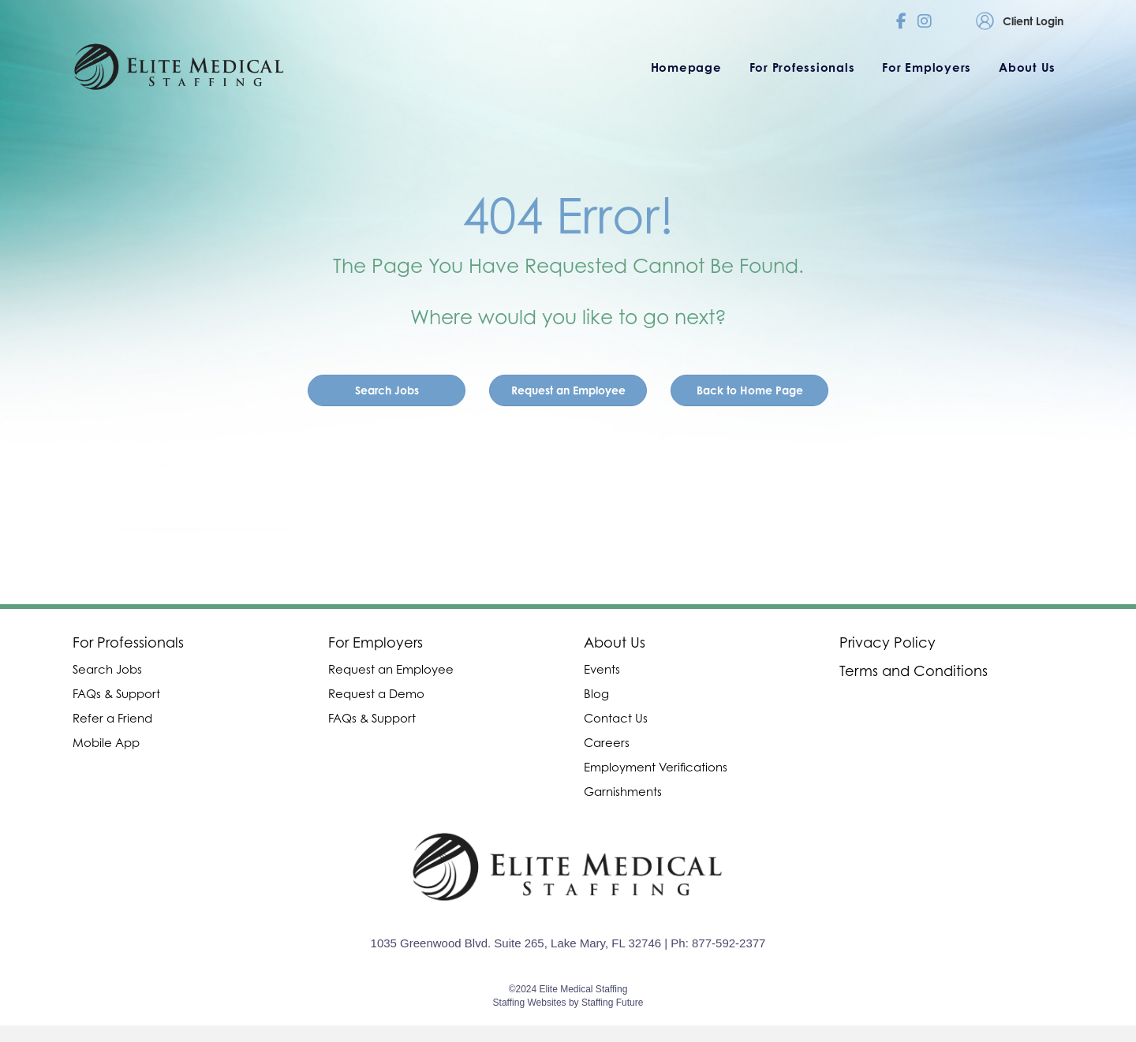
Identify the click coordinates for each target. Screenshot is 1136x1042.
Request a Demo (376, 693)
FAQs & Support (116, 693)
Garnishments (623, 791)
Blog (596, 693)
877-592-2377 (728, 943)
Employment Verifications (655, 767)
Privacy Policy (887, 642)
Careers (607, 742)
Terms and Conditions (913, 671)
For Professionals (128, 642)
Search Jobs (107, 669)
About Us (614, 642)
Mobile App (106, 742)
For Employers (375, 642)
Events (602, 669)
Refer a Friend (112, 718)
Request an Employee (391, 669)
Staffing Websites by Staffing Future (568, 1002)
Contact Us (616, 718)
